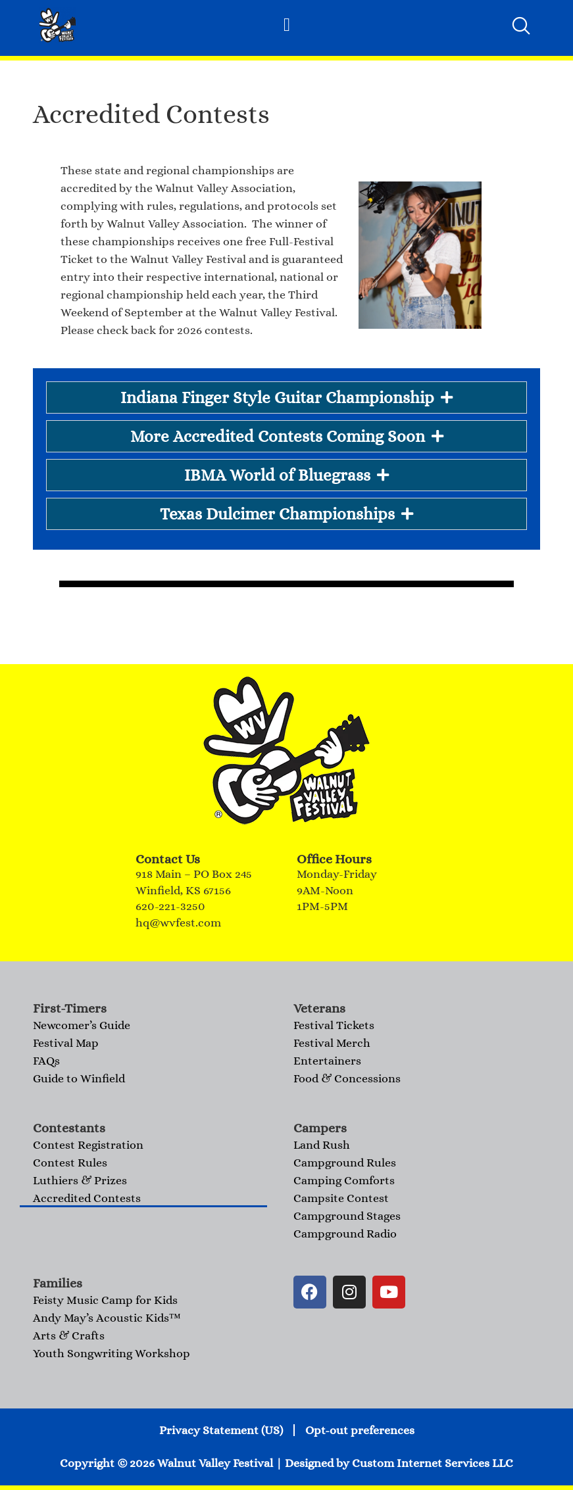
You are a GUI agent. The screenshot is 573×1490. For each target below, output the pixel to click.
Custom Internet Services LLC (432, 1463)
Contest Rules (70, 1162)
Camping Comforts (344, 1180)
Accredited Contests (87, 1198)
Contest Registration (88, 1144)
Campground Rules (344, 1162)
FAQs (46, 1060)
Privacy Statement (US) (221, 1430)
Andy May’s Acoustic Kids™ (107, 1317)
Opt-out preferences (359, 1430)
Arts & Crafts (69, 1335)
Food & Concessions (347, 1078)
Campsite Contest (341, 1198)
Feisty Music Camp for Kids (105, 1300)
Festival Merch (331, 1042)
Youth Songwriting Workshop (111, 1353)
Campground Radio (345, 1233)
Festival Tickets (333, 1025)
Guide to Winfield (79, 1078)
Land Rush (321, 1144)
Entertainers (327, 1060)
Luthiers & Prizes (80, 1180)
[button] (287, 25)
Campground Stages (347, 1215)
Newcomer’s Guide (81, 1025)
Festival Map (66, 1042)
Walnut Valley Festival (215, 1463)
